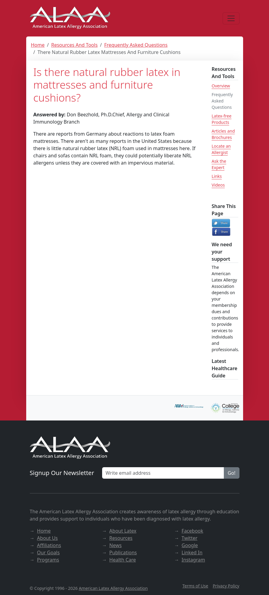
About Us (47, 538)
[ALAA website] (70, 18)
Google (190, 545)
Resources (121, 538)
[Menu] (231, 18)
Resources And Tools (74, 45)
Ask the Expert (219, 164)
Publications (123, 552)
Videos (218, 185)
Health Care (122, 559)
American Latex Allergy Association (113, 588)
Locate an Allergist (221, 149)
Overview (221, 86)
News (115, 545)
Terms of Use (195, 586)
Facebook (192, 530)
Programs (48, 559)
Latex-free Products (222, 119)
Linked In (192, 552)
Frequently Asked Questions (135, 45)
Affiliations (49, 545)
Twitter (189, 538)
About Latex (122, 530)
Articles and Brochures (223, 134)
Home (38, 45)
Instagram (193, 559)
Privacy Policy (226, 586)
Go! (232, 473)
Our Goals (48, 552)
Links (217, 176)
